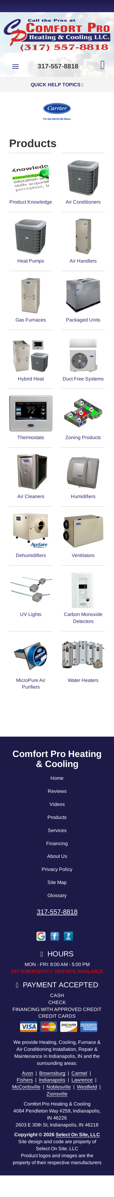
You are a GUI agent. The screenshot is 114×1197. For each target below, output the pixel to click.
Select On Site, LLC (78, 1134)
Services (57, 830)
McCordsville (26, 1086)
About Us (57, 856)
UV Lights (31, 594)
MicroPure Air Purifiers (31, 664)
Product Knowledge (31, 182)
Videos (57, 804)
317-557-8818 (57, 912)
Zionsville (57, 1093)
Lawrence (82, 1079)
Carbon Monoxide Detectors (83, 598)
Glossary (57, 895)
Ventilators (83, 535)
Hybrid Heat (31, 358)
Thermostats (31, 417)
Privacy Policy (57, 869)
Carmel (79, 1073)
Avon (27, 1073)
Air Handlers (83, 240)
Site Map (57, 882)
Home (57, 778)
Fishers (25, 1079)
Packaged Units (83, 299)
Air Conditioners (83, 182)
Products (57, 817)
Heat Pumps (31, 240)
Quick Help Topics (57, 84)
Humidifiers (83, 476)
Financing (57, 843)
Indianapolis (52, 1079)
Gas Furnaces (31, 299)
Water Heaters (83, 660)
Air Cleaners (31, 476)
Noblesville (59, 1086)
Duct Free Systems (83, 358)
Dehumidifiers (31, 535)
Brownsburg (52, 1073)
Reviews (57, 791)
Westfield (87, 1086)
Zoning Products (83, 417)
